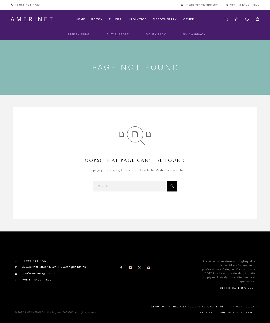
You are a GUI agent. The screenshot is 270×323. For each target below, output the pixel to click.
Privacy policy (242, 306)
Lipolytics (137, 19)
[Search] (226, 19)
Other (188, 19)
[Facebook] (121, 268)
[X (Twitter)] (139, 268)
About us (158, 306)
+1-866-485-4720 (27, 4)
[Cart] (257, 19)
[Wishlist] (247, 19)
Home (80, 19)
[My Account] (237, 19)
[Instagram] (130, 268)
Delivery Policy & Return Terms (198, 306)
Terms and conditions (216, 312)
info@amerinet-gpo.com (202, 4)
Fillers (115, 19)
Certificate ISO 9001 (237, 288)
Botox (97, 19)
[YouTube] (148, 268)
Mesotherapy (165, 19)
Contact (248, 312)
